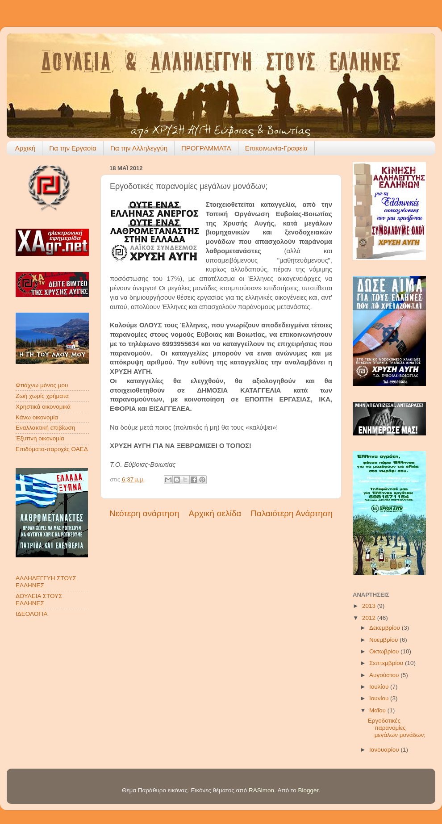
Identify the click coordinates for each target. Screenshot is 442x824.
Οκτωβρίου (384, 651)
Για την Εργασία (72, 148)
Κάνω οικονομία (37, 417)
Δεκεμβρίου (385, 627)
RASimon (261, 790)
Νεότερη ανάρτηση (144, 513)
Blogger (308, 790)
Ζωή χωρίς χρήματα (42, 396)
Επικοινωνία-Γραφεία (276, 148)
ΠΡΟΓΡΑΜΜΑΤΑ (206, 148)
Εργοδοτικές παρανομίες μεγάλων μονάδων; (396, 727)
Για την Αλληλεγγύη (138, 148)
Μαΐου (378, 710)
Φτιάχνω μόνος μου (42, 385)
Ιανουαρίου (384, 749)
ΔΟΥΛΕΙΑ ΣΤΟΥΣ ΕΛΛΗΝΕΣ (39, 599)
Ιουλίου (379, 686)
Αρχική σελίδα (215, 513)
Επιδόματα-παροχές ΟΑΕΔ (52, 449)
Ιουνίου (379, 698)
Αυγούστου (384, 675)
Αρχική (25, 148)
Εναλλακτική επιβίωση (45, 427)
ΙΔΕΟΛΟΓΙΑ (31, 614)
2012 (369, 618)
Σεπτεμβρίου (387, 663)
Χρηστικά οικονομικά (43, 406)
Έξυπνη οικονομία (40, 438)
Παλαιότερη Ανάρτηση (291, 513)
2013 (369, 605)
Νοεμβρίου (384, 639)
